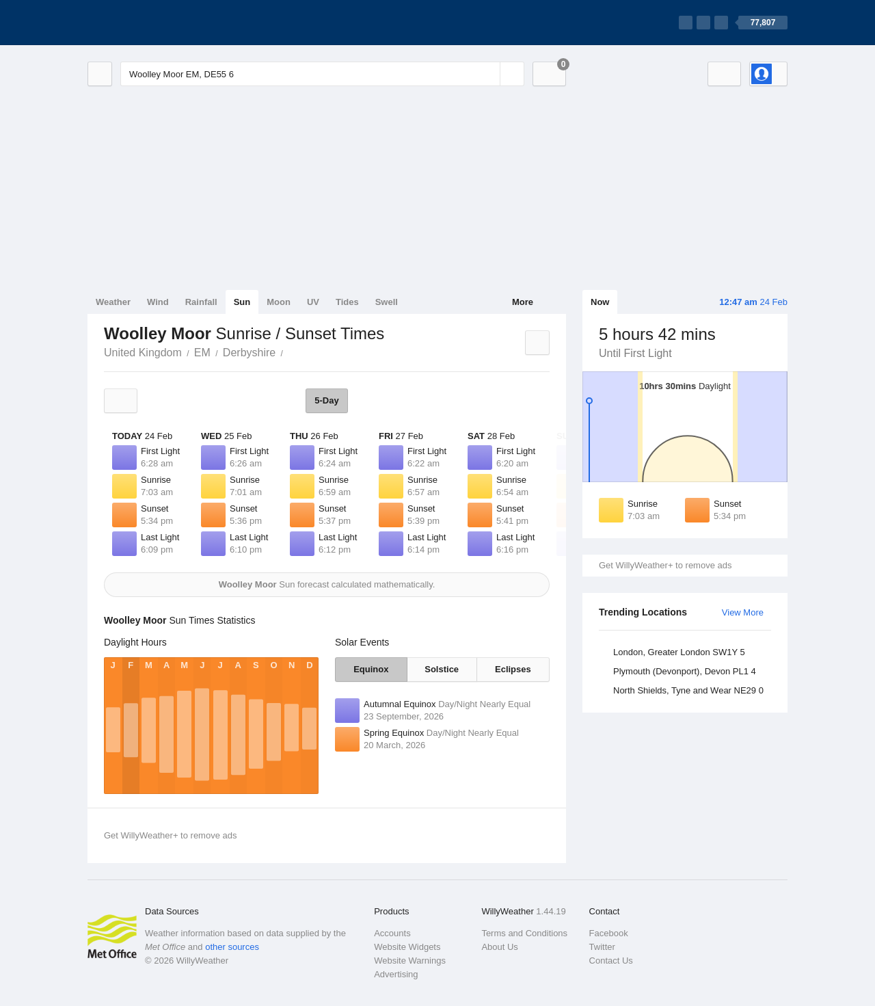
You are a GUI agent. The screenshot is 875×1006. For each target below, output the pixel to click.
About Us (499, 947)
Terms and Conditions (524, 933)
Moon (279, 302)
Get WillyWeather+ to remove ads (665, 565)
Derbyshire (249, 352)
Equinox (370, 669)
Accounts (392, 933)
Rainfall (201, 302)
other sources (232, 947)
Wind (158, 302)
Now (600, 302)
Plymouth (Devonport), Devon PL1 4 (684, 671)
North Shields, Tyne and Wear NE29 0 (688, 690)
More (522, 302)
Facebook (608, 933)
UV (313, 302)
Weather (113, 302)
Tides (347, 302)
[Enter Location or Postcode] (322, 74)
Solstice (442, 669)
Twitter (602, 947)
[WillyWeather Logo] (152, 22)
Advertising (396, 974)
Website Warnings (410, 960)
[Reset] (488, 73)
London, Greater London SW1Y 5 (679, 652)
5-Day (326, 400)
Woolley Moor (290, 351)
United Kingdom (143, 352)
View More (743, 612)
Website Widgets (407, 947)
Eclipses (513, 669)
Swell (386, 302)
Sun (242, 302)
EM (202, 352)
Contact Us (611, 960)
